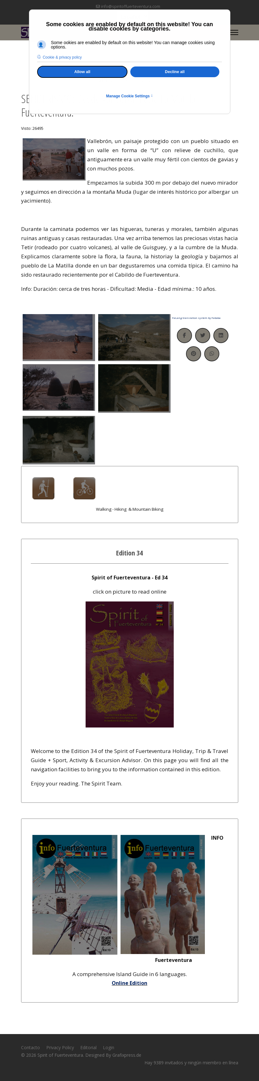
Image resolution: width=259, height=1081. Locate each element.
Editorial (88, 1047)
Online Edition (129, 983)
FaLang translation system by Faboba (196, 317)
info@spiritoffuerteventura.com (130, 6)
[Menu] (234, 32)
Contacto (30, 1047)
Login (108, 1047)
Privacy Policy (60, 1047)
